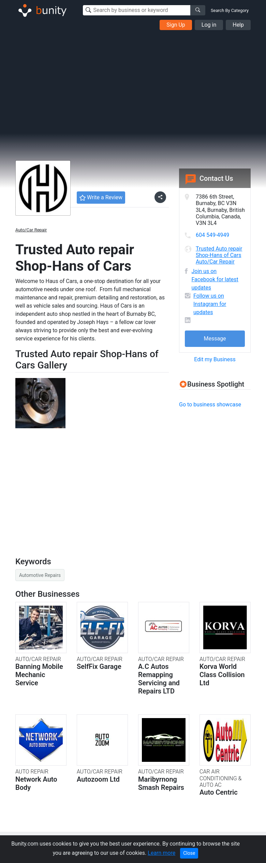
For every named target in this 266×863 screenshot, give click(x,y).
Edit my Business (214, 359)
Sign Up (175, 25)
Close (189, 853)
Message (215, 338)
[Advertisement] (133, 81)
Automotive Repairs (40, 575)
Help (238, 25)
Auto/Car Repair (31, 229)
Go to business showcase (210, 404)
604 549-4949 (212, 235)
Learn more (161, 853)
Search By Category (230, 10)
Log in (209, 25)
